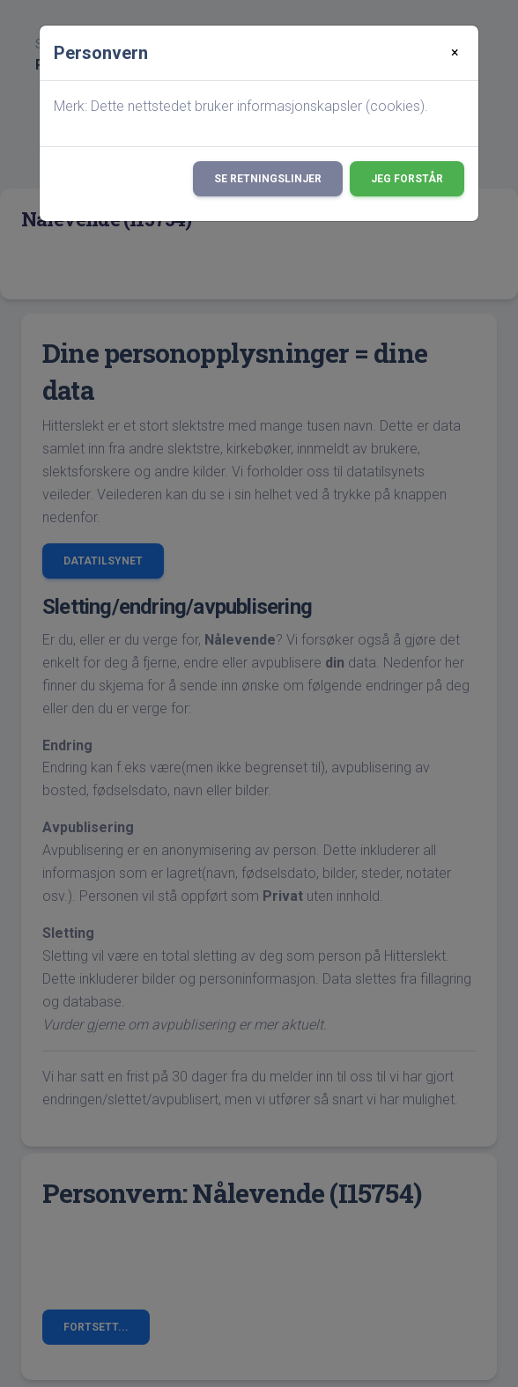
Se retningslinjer (268, 179)
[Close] (455, 53)
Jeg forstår (407, 179)
